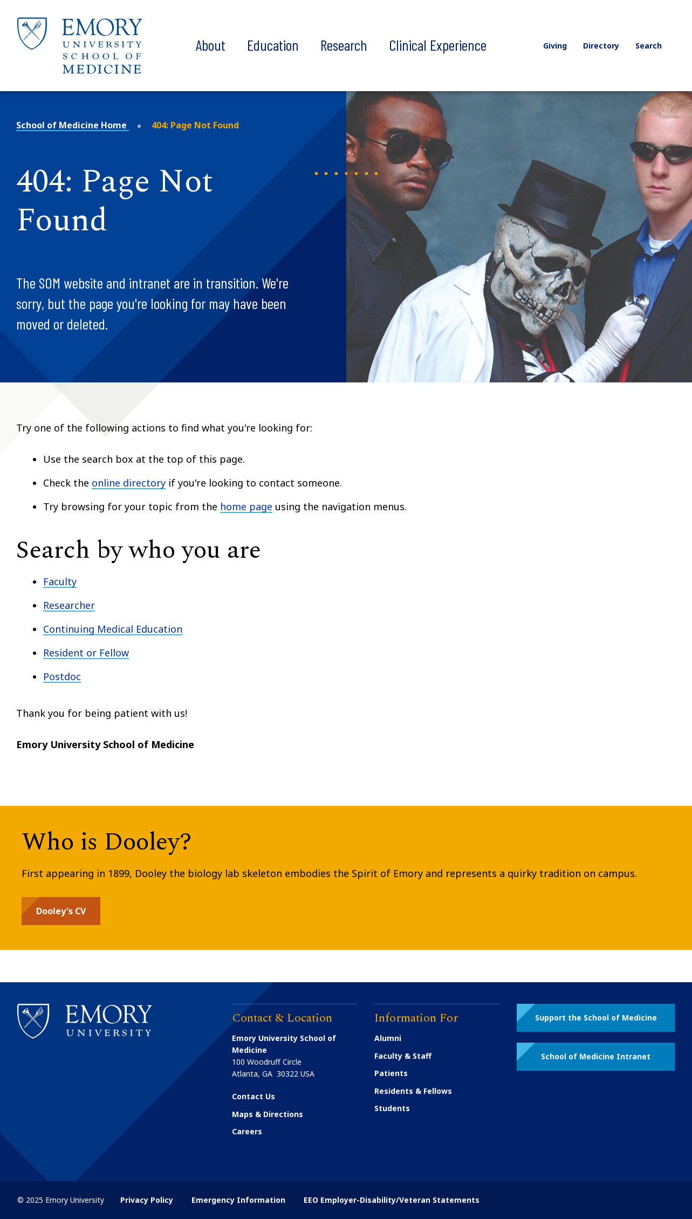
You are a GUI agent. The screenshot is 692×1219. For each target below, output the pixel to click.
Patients (391, 1073)
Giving (554, 45)
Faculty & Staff (402, 1056)
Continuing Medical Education (112, 628)
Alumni (387, 1038)
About (210, 45)
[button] (61, 911)
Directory (600, 45)
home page (246, 506)
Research (343, 45)
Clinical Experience (438, 45)
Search (655, 45)
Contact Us (253, 1096)
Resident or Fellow (86, 652)
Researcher (69, 605)
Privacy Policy (146, 1200)
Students (392, 1108)
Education (273, 45)
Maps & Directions (267, 1114)
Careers (247, 1131)
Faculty (60, 581)
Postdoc (62, 676)
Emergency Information (238, 1200)
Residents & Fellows (413, 1091)
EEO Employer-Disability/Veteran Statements (391, 1200)
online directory (129, 482)
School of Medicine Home (72, 125)
